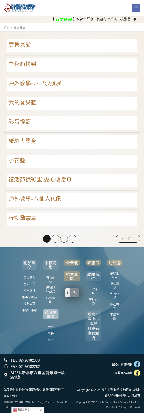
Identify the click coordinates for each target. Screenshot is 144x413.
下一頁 (128, 238)
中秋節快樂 (22, 63)
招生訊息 (114, 285)
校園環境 (29, 290)
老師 (51, 326)
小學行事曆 (29, 310)
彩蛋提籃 (19, 121)
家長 (51, 333)
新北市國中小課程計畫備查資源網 (93, 326)
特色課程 (50, 279)
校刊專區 (29, 303)
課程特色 (114, 306)
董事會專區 (29, 297)
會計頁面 (93, 301)
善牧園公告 (114, 275)
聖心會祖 (29, 277)
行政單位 (93, 291)
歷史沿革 (29, 284)
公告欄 (72, 262)
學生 (51, 340)
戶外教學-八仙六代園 (35, 198)
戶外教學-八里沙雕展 (35, 83)
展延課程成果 (50, 289)
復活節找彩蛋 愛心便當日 (40, 179)
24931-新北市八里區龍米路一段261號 (37, 375)
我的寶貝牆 (22, 102)
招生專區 (72, 276)
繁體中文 (21, 410)
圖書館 (93, 262)
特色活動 (50, 300)
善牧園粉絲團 (123, 373)
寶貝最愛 (19, 44)
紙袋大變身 (22, 140)
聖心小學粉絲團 (122, 364)
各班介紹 (114, 296)
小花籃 (16, 160)
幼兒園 (114, 262)
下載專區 (114, 316)
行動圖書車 (22, 217)
